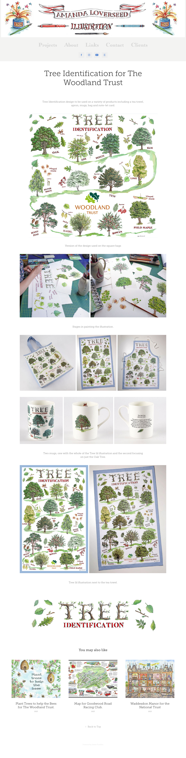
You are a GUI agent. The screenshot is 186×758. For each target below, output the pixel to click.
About (71, 45)
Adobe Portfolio (97, 744)
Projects (47, 45)
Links (92, 45)
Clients (139, 45)
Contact (115, 45)
